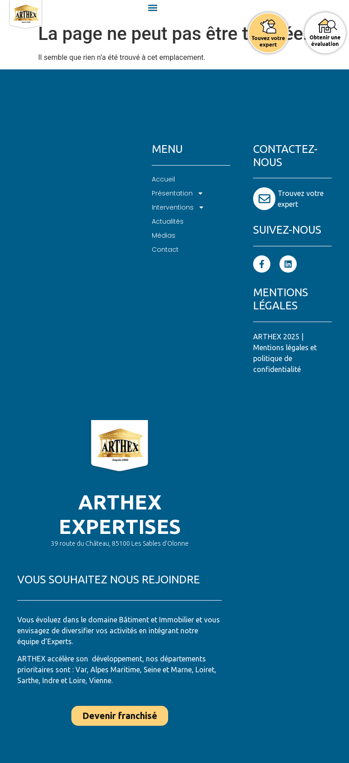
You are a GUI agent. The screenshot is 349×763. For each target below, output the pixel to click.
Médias (163, 235)
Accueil (163, 179)
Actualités (168, 221)
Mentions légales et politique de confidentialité (285, 358)
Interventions (178, 207)
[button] (152, 7)
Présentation (178, 193)
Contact (165, 249)
